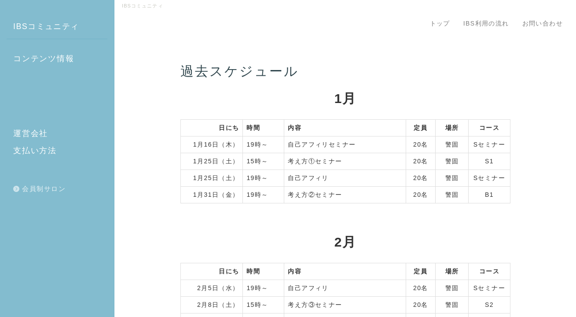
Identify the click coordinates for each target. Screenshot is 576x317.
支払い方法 (35, 150)
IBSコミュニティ (46, 26)
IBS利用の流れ (486, 23)
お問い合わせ (542, 23)
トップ (440, 23)
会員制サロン (44, 188)
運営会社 (30, 133)
